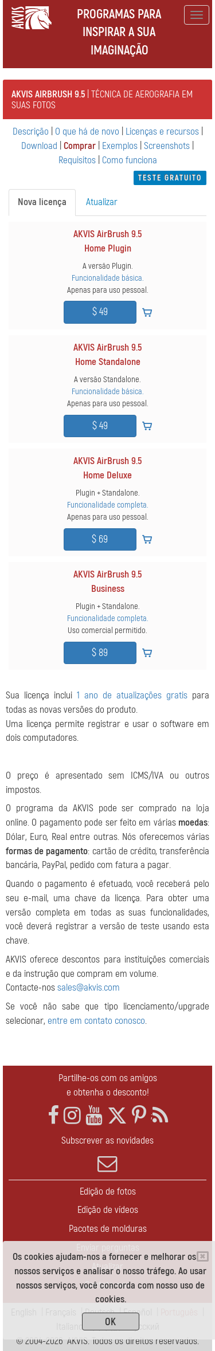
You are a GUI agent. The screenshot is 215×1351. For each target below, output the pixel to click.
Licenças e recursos (162, 131)
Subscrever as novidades (107, 1153)
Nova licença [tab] (42, 202)
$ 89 (100, 652)
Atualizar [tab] (102, 202)
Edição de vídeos (107, 1210)
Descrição (31, 131)
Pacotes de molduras (108, 1229)
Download (39, 146)
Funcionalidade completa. (107, 505)
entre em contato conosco (96, 1021)
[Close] (203, 1256)
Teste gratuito (170, 178)
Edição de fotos (108, 1191)
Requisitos (77, 160)
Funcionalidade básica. (108, 278)
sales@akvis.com (88, 987)
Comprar (80, 146)
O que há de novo (87, 131)
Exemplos (120, 146)
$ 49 (100, 312)
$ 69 (100, 539)
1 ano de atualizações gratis (132, 695)
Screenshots (167, 146)
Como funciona (129, 160)
